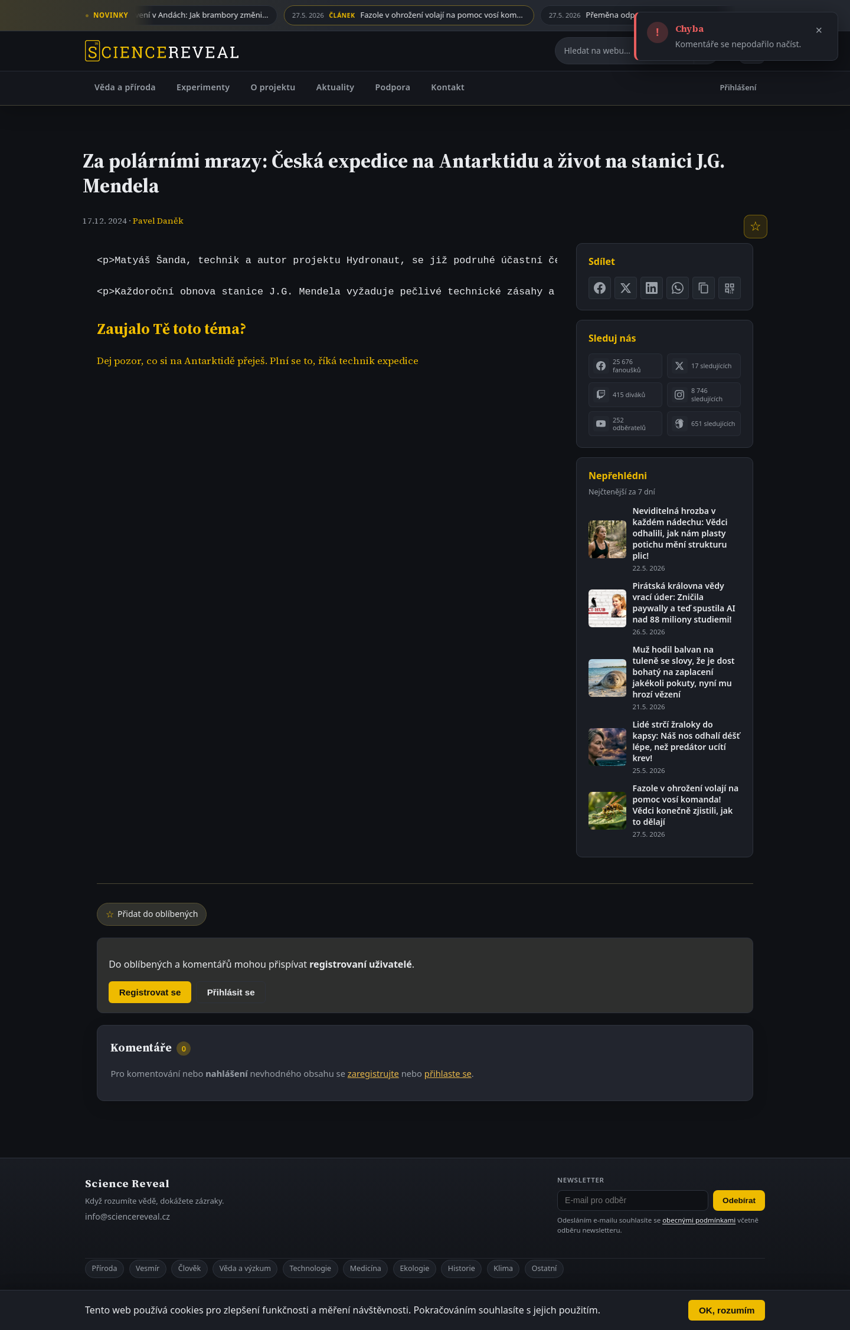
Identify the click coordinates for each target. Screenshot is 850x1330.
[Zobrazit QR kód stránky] (729, 288)
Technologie (310, 1268)
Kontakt (448, 87)
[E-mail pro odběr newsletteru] (632, 1200)
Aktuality (335, 87)
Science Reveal (127, 1183)
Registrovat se (150, 992)
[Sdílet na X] (625, 288)
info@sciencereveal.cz (127, 1216)
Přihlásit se (231, 992)
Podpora (392, 87)
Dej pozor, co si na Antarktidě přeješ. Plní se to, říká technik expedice (258, 361)
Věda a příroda (125, 87)
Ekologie (414, 1268)
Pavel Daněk (158, 221)
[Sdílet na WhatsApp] (677, 288)
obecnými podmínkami (698, 1220)
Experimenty (203, 87)
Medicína (365, 1268)
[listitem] (625, 365)
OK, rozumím (727, 1310)
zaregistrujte (373, 1073)
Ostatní (544, 1268)
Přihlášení (738, 87)
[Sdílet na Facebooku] (600, 288)
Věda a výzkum (245, 1268)
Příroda (104, 1268)
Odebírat (739, 1200)
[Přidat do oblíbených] (755, 226)
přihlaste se (448, 1073)
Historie (461, 1268)
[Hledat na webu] (624, 51)
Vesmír (147, 1268)
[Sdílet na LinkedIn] (651, 288)
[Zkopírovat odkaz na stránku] (703, 288)
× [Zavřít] (819, 30)
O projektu (272, 87)
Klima (503, 1268)
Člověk (189, 1268)
